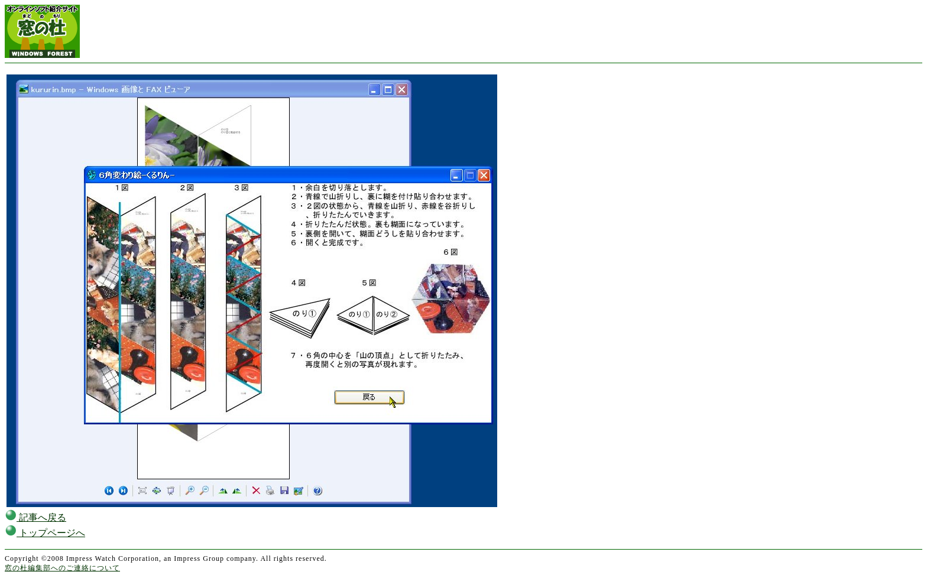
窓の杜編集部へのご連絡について (62, 568)
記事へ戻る (35, 517)
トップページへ (45, 533)
